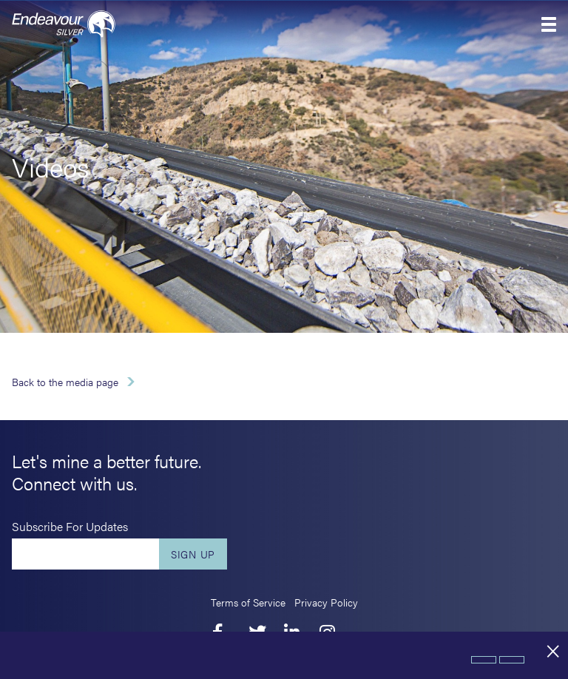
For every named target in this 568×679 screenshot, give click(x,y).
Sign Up (193, 554)
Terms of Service (248, 602)
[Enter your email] (85, 554)
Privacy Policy (326, 602)
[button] (548, 24)
